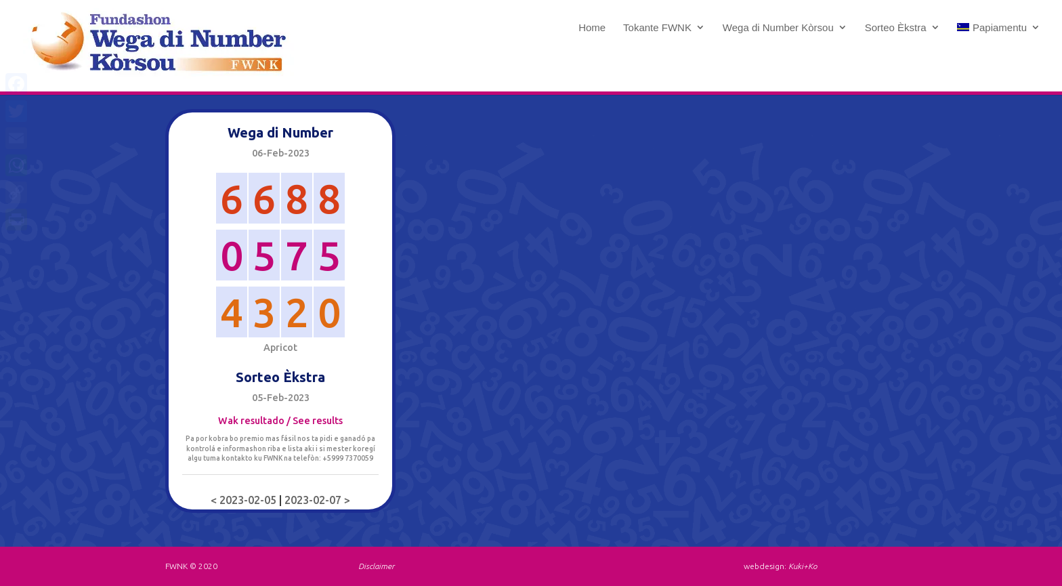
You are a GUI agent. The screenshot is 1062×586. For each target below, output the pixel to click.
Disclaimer (376, 566)
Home (592, 27)
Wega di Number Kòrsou (778, 27)
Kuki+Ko (802, 566)
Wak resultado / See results (280, 420)
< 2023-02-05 (245, 500)
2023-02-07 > (317, 500)
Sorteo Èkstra (896, 27)
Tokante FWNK (657, 27)
